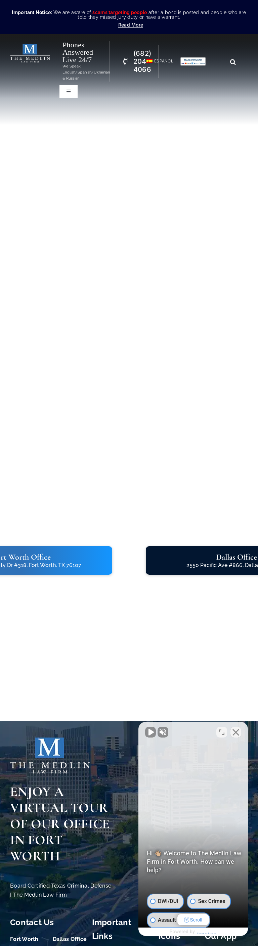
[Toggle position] (221, 731)
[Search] (233, 62)
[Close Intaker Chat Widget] (235, 731)
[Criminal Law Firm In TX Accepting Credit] (193, 59)
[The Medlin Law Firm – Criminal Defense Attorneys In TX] (30, 47)
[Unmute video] (139, 731)
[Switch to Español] (157, 61)
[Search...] (220, 62)
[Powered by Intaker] (201, 932)
